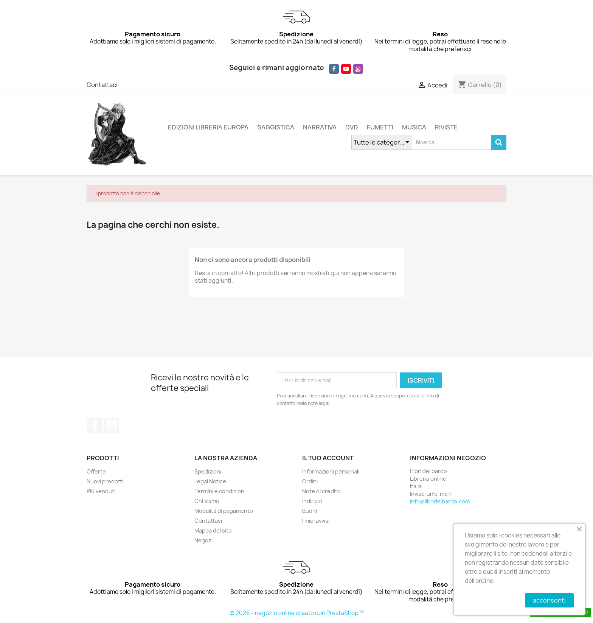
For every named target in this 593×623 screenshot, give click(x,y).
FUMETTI (380, 127)
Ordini (310, 481)
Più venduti (101, 491)
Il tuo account (328, 458)
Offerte (96, 471)
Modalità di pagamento (223, 510)
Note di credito (321, 491)
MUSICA (414, 127)
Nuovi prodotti (105, 481)
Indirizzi (312, 501)
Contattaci (102, 85)
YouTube (111, 425)
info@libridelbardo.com (440, 501)
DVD (351, 127)
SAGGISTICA (275, 127)
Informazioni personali (330, 471)
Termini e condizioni (219, 491)
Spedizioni (207, 471)
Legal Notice (210, 481)
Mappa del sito (213, 530)
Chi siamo (206, 501)
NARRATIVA (320, 127)
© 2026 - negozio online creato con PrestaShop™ (297, 613)
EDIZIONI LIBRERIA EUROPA (208, 127)
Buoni (309, 510)
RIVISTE (446, 127)
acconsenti (549, 600)
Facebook (94, 425)
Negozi (203, 540)
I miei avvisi (315, 520)
